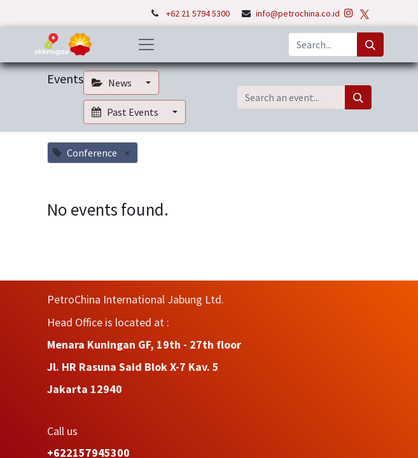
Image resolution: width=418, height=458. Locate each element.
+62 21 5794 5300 (199, 13)
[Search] (370, 44)
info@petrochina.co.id (298, 13)
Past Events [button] (126, 112)
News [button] (113, 82)
